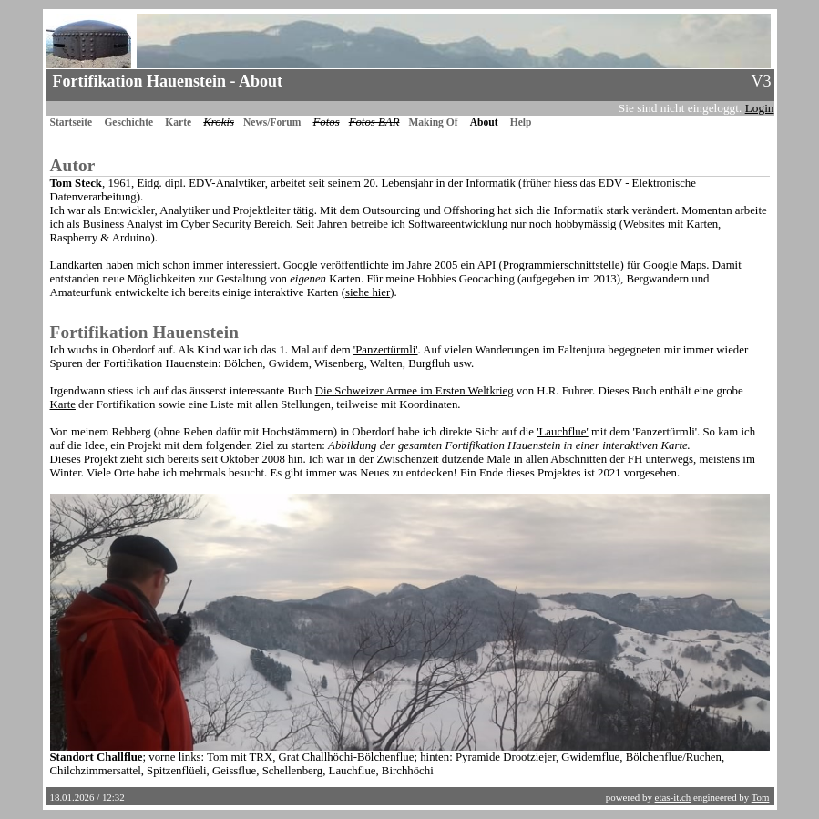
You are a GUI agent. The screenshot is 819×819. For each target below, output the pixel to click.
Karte (178, 122)
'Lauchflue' (562, 431)
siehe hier (367, 292)
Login (759, 108)
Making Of (432, 122)
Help (521, 122)
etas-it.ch (673, 797)
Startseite (71, 122)
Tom (761, 797)
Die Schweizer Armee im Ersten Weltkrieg (414, 390)
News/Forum (272, 122)
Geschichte (128, 122)
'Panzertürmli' (385, 349)
